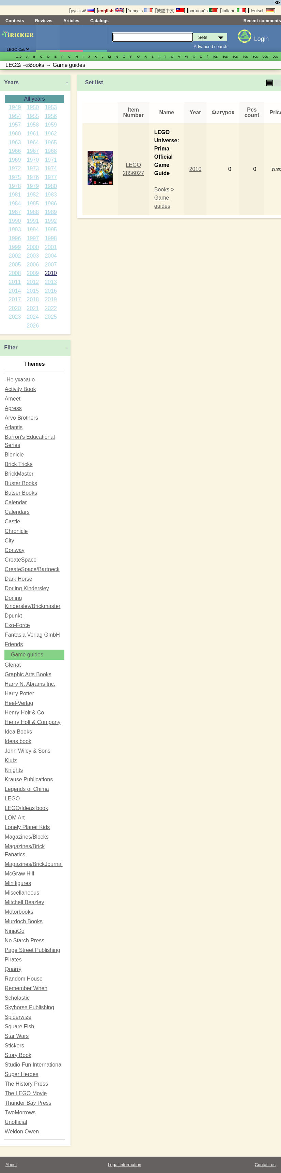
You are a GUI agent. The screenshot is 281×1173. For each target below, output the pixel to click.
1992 (51, 221)
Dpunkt (13, 616)
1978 (15, 186)
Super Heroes (21, 1074)
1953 (51, 107)
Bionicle (14, 455)
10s (18, 65)
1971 (51, 160)
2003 (33, 256)
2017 (15, 299)
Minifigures (71, 38)
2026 (33, 326)
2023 (15, 317)
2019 (51, 299)
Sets (47, 38)
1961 (33, 133)
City (9, 541)
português (202, 10)
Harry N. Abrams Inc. (30, 684)
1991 (33, 221)
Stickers (14, 1045)
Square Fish (19, 1026)
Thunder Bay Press (28, 1103)
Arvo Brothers (21, 418)
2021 (33, 308)
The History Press (26, 1084)
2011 (15, 282)
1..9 (18, 56)
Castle (12, 521)
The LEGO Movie (26, 1093)
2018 (33, 299)
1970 (33, 160)
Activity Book (20, 389)
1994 (33, 229)
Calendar (16, 502)
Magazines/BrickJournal (34, 864)
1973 (33, 168)
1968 (51, 151)
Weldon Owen (22, 1131)
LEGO (12, 798)
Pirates (13, 959)
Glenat (13, 665)
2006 (33, 264)
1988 (33, 212)
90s (265, 56)
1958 (33, 125)
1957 (15, 125)
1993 (15, 229)
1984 (15, 203)
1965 (51, 142)
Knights (14, 770)
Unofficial (16, 1122)
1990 (15, 221)
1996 (15, 238)
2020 (15, 308)
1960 (15, 133)
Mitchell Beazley (24, 902)
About (11, 1164)
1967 (33, 151)
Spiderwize (18, 1017)
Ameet (12, 399)
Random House (24, 979)
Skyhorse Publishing (29, 1007)
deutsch (261, 10)
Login (261, 38)
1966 (15, 151)
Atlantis (13, 427)
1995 (51, 229)
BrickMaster (19, 474)
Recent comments (262, 20)
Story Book (18, 1055)
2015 (33, 291)
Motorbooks (19, 912)
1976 (33, 177)
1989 (51, 212)
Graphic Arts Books (28, 674)
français (139, 10)
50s (225, 56)
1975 (15, 177)
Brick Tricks (19, 464)
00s (275, 56)
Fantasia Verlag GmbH (32, 635)
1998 (51, 238)
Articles (71, 20)
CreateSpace (20, 560)
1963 (15, 142)
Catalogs (99, 20)
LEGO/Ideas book (26, 808)
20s (28, 65)
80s (255, 56)
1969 (15, 160)
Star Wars (17, 1036)
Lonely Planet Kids (27, 827)
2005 (15, 264)
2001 (51, 247)
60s (235, 56)
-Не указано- (21, 379)
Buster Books (21, 483)
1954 (15, 116)
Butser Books (21, 493)
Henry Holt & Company (33, 722)
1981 (15, 195)
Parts (94, 38)
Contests (14, 20)
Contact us (265, 1164)
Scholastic (17, 998)
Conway (15, 550)
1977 (51, 177)
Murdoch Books (24, 921)
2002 (15, 256)
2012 (33, 282)
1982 (33, 195)
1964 (33, 142)
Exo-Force (17, 625)
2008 (15, 273)
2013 (51, 282)
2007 (51, 264)
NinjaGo (15, 931)
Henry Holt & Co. (25, 712)
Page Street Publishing (32, 950)
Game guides (27, 654)
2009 (33, 273)
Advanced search (210, 46)
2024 (33, 317)
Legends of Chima (27, 789)
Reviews (43, 20)
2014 (15, 291)
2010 (51, 273)
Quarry (13, 969)
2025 (51, 317)
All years (34, 99)
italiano (233, 10)
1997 (33, 238)
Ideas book (18, 741)
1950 (33, 107)
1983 (51, 195)
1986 (51, 203)
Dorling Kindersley (27, 588)
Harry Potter (19, 693)
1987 (15, 212)
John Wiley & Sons (27, 751)
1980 (51, 186)
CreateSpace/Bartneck (32, 569)
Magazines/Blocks (27, 837)
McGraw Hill (19, 874)
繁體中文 (170, 10)
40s (215, 56)
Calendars (17, 512)
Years (11, 82)
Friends (14, 644)
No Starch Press (24, 940)
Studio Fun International (34, 1065)
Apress (13, 408)
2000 (33, 247)
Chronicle (16, 531)
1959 (51, 125)
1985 (33, 203)
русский (82, 10)
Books (161, 189)
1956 (51, 116)
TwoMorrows (20, 1112)
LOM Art (15, 818)
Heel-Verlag (19, 703)
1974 (51, 168)
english (110, 10)
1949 (15, 107)
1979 (33, 186)
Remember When (26, 988)
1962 (51, 133)
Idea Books (18, 732)
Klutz (11, 760)
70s (245, 56)
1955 (33, 116)
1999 (15, 247)
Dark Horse (18, 579)
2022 (51, 308)
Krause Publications (29, 779)
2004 (51, 256)
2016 (51, 291)
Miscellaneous (22, 893)
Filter (10, 347)
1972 (15, 168)
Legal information (124, 1164)
